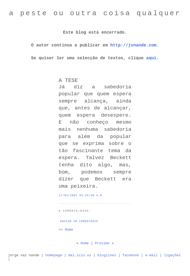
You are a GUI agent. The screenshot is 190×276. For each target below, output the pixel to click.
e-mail (151, 255)
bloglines (107, 255)
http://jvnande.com (133, 45)
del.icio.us (79, 255)
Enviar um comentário (79, 221)
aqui (151, 58)
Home (84, 243)
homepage (53, 255)
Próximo (102, 243)
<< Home (66, 230)
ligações (172, 255)
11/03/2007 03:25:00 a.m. (81, 195)
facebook (130, 255)
